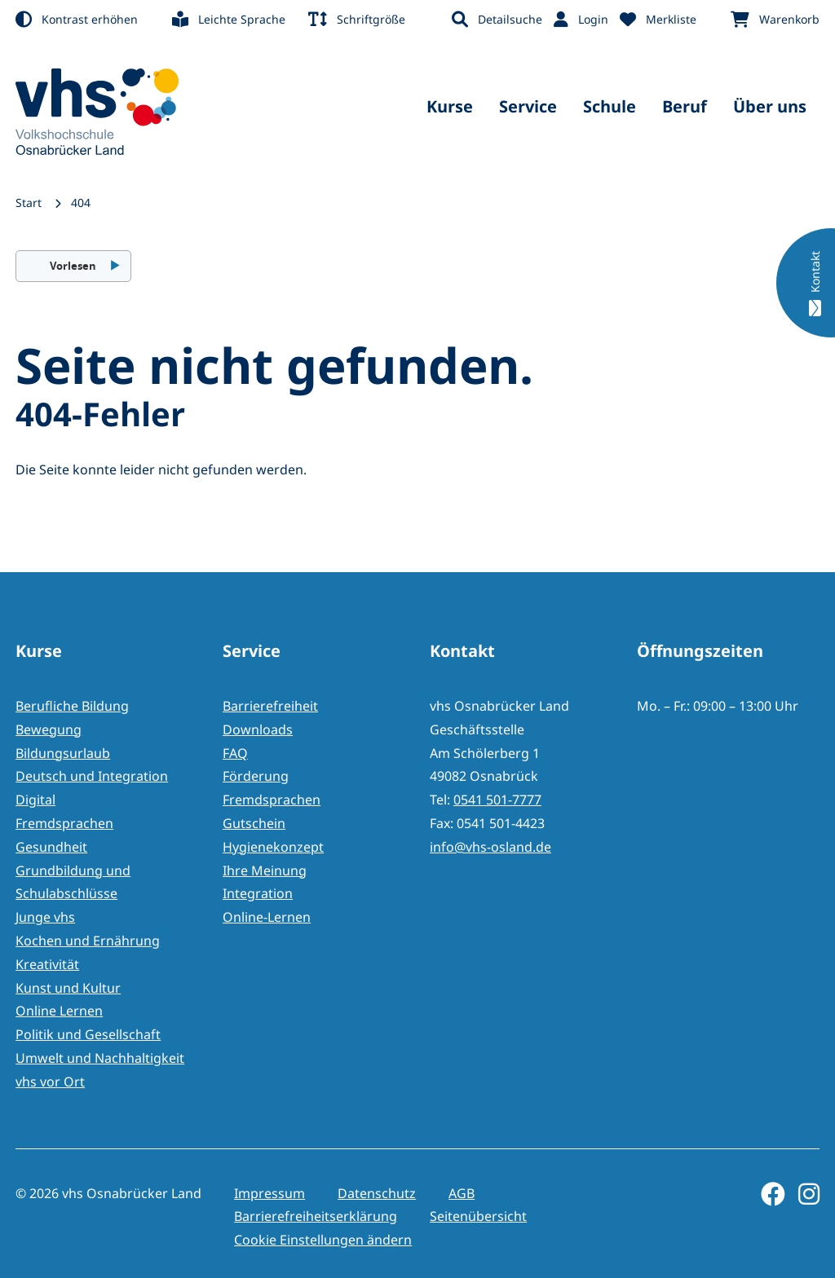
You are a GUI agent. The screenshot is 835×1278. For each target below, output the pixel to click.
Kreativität (47, 964)
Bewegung (48, 729)
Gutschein (254, 823)
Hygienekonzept (273, 847)
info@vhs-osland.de (490, 847)
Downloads (258, 729)
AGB (461, 1193)
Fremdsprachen (64, 823)
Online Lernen (59, 1011)
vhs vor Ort (50, 1082)
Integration (258, 893)
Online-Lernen (267, 917)
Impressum (269, 1193)
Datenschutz (377, 1193)
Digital (35, 800)
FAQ (235, 753)
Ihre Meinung (265, 870)
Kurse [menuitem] (449, 106)
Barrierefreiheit (270, 706)
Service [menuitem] (528, 106)
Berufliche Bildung (72, 706)
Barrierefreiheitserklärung (315, 1216)
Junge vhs (45, 917)
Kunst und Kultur (68, 988)
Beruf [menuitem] (684, 106)
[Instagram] (802, 1194)
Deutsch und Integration (91, 776)
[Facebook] (766, 1194)
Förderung (256, 776)
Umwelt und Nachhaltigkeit (99, 1058)
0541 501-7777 (497, 800)
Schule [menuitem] (609, 106)
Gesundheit (51, 847)
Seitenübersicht (478, 1216)
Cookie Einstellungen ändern (323, 1240)
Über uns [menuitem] (769, 106)
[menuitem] (88, 19)
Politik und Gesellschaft (88, 1034)
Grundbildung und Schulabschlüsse (72, 882)
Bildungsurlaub (62, 753)
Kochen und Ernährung (87, 941)
